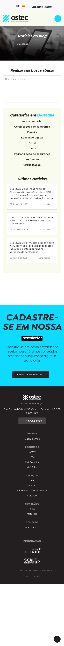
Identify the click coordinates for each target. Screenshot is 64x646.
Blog (32, 509)
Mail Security (32, 462)
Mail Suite (32, 467)
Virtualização (32, 165)
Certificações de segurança (32, 127)
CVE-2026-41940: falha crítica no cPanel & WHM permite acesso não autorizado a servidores (32, 220)
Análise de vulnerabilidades (32, 491)
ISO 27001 (32, 496)
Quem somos (32, 439)
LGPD (32, 149)
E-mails (32, 132)
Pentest (32, 486)
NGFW (32, 452)
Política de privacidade (32, 576)
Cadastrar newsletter (29, 375)
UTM (32, 457)
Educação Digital (32, 138)
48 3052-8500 (40, 7)
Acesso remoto (32, 121)
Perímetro (32, 159)
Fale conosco (32, 527)
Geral (32, 143)
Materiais (32, 514)
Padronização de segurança (32, 154)
